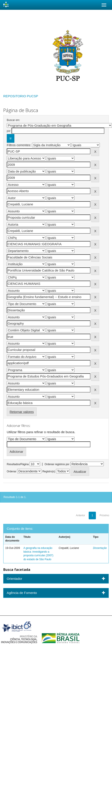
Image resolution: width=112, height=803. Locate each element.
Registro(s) (48, 471)
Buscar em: (13, 120)
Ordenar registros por (56, 464)
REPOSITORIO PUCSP (20, 96)
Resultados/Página (18, 464)
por (8, 130)
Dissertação (100, 548)
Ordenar (11, 471)
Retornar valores (22, 412)
